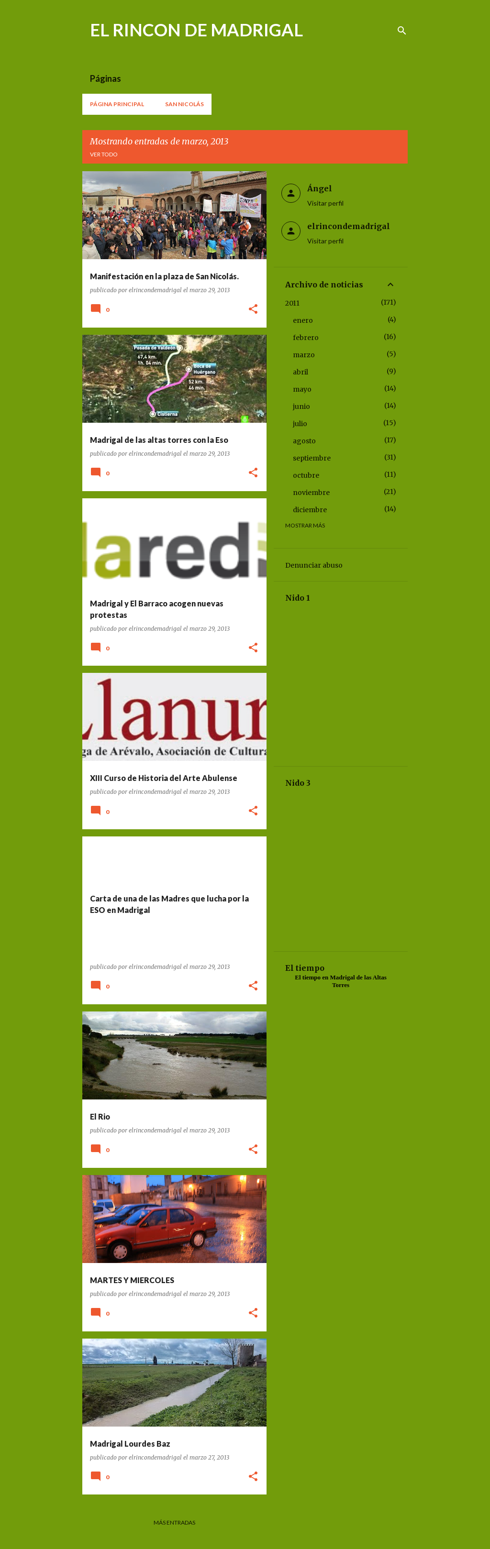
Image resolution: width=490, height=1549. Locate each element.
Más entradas (174, 1522)
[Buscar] (402, 30)
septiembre (312, 458)
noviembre (311, 492)
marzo (304, 355)
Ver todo (104, 154)
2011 (292, 303)
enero (303, 320)
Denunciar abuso (314, 565)
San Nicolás (184, 104)
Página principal (117, 104)
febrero (306, 337)
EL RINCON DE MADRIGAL (196, 29)
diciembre (310, 509)
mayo (302, 389)
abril (300, 372)
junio (301, 406)
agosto (304, 441)
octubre (306, 475)
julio (300, 423)
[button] (253, 309)
